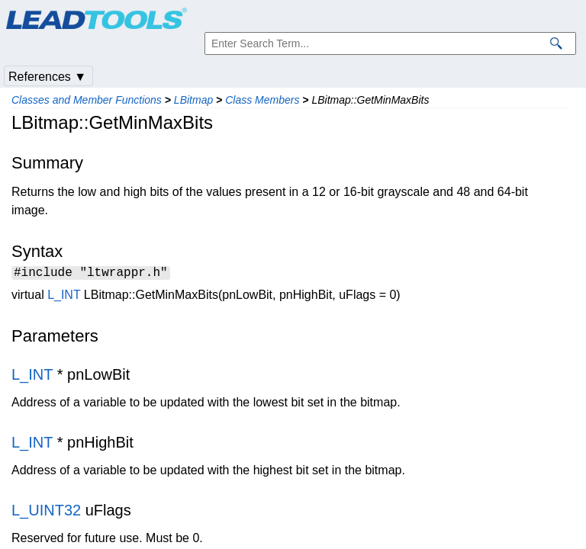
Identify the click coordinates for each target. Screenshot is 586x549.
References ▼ (47, 76)
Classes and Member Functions (86, 100)
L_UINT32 (46, 512)
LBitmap (193, 100)
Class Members (262, 100)
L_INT (63, 297)
